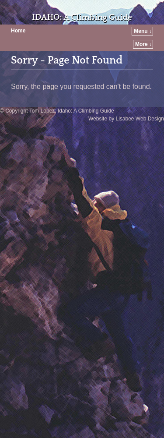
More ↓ (143, 44)
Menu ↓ (143, 31)
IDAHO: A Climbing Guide (82, 17)
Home (18, 31)
